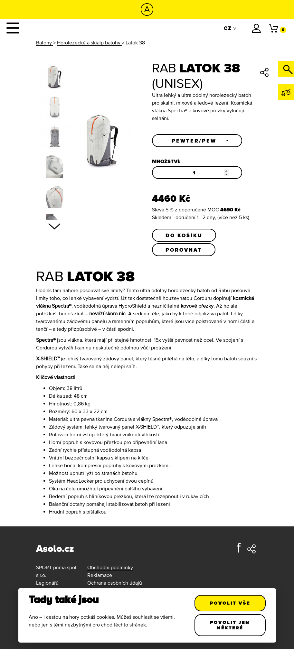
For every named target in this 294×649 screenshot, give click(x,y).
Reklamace (99, 575)
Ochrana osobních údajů (114, 583)
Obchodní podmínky (110, 567)
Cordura (123, 419)
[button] (197, 140)
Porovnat (184, 250)
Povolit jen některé (230, 625)
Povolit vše (230, 603)
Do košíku (184, 235)
